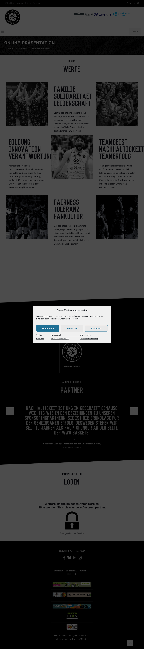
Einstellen (96, 328)
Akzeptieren (47, 328)
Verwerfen (72, 328)
